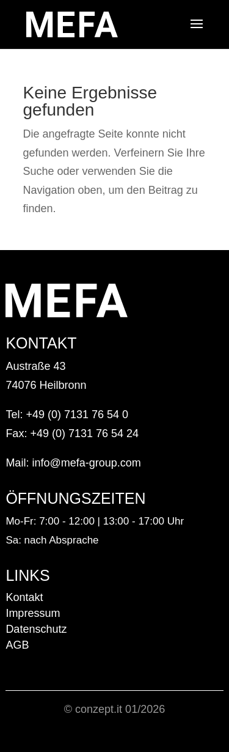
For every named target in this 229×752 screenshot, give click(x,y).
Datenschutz (36, 629)
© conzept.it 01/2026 (114, 709)
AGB (17, 645)
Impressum (32, 613)
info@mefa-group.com (86, 463)
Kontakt (24, 597)
